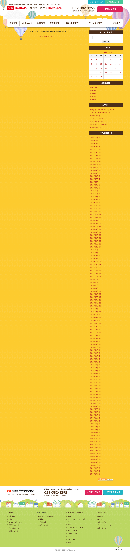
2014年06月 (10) (95, 335)
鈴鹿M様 (93, 99)
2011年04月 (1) (95, 397)
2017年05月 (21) (95, 232)
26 (111, 72)
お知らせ (12, 519)
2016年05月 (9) (95, 267)
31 (101, 77)
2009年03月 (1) (95, 427)
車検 (69, 516)
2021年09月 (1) (95, 152)
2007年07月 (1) (95, 453)
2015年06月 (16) (95, 300)
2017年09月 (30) (95, 220)
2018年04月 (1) (95, 205)
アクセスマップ (97, 2)
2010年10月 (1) (95, 406)
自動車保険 (71, 539)
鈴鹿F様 (93, 96)
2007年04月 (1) (95, 459)
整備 (69, 542)
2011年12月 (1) (95, 385)
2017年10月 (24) (95, 217)
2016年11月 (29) (95, 250)
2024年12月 (106, 52)
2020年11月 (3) (95, 167)
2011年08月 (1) (95, 391)
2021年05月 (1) (95, 155)
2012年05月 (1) (95, 379)
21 (120, 68)
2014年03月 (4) (95, 344)
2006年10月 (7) (95, 474)
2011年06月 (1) (95, 394)
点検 (69, 525)
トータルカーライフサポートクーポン (80, 520)
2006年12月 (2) (95, 468)
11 (106, 64)
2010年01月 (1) (95, 415)
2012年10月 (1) (95, 374)
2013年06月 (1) (95, 362)
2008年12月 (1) (95, 430)
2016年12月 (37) (95, 247)
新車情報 (41, 23)
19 (111, 68)
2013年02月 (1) (95, 368)
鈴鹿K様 (93, 93)
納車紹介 (100, 516)
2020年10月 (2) (95, 170)
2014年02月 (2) (95, 347)
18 (106, 68)
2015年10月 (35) (95, 288)
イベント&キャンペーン (17, 522)
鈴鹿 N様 (93, 88)
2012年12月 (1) (95, 371)
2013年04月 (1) (95, 365)
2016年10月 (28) (95, 253)
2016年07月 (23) (95, 262)
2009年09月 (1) (95, 421)
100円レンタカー (73, 23)
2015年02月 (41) (95, 312)
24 (101, 72)
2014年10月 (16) (95, 323)
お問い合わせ (110, 9)
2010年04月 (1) (95, 412)
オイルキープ (72, 530)
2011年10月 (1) (95, 388)
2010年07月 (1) (95, 409)
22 (91, 72)
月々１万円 (27, 23)
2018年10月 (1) (95, 197)
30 (96, 77)
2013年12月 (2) (95, 353)
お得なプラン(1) (95, 116)
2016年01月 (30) (95, 279)
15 (91, 68)
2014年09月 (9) (95, 326)
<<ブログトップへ (46, 36)
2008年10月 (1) (95, 433)
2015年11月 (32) (95, 285)
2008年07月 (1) (95, 436)
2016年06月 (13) (95, 264)
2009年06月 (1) (95, 424)
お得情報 (13, 23)
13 (115, 64)
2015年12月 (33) (95, 282)
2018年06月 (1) (95, 203)
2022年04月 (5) (95, 141)
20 (115, 68)
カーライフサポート (97, 23)
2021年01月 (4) (95, 161)
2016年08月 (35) (95, 259)
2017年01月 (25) (95, 244)
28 (120, 72)
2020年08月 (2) (95, 176)
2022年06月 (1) (95, 138)
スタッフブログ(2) (96, 119)
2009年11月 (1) (95, 418)
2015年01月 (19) (95, 315)
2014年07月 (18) (95, 332)
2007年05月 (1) (95, 456)
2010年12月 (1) (95, 403)
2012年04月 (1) (95, 382)
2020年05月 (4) (95, 182)
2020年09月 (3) (95, 173)
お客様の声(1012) (96, 127)
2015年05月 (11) (95, 303)
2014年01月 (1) (95, 350)
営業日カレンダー (115, 2)
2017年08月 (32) (95, 223)
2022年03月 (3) (95, 144)
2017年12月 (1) (95, 211)
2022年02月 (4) (95, 147)
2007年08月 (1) (95, 450)
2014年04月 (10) (95, 341)
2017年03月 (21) (95, 238)
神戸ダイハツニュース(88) (99, 124)
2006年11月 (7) (95, 471)
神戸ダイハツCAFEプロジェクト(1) (102, 110)
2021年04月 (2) (95, 158)
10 (101, 64)
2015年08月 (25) (95, 294)
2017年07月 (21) (95, 226)
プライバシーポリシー (105, 525)
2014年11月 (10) (95, 321)
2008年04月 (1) (95, 438)
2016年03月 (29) (95, 273)
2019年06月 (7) (95, 188)
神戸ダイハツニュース (105, 519)
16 (96, 68)
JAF (69, 536)
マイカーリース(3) (96, 121)
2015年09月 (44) (95, 291)
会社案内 (116, 23)
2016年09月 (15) (95, 256)
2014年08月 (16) (95, 329)
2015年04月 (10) (95, 306)
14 (120, 64)
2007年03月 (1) (95, 462)
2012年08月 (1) (95, 377)
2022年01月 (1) (95, 149)
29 (91, 77)
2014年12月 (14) (95, 318)
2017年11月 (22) (95, 214)
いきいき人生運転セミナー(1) (100, 113)
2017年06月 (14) (95, 229)
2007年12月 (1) (95, 444)
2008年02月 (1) (95, 441)
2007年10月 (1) (95, 447)
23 (96, 72)
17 (101, 68)
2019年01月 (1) (95, 194)
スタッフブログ (102, 528)
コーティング (72, 533)
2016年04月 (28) (95, 270)
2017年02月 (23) (95, 241)
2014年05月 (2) (95, 338)
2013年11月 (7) (95, 356)
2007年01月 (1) (95, 465)
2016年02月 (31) (95, 276)
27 (115, 72)
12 (111, 64)
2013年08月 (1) (95, 359)
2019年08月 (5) (95, 185)
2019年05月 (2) (95, 191)
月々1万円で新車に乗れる (47, 516)
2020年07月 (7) (95, 179)
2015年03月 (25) (95, 309)
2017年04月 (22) (95, 235)
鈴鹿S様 (93, 91)
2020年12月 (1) (95, 164)
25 (106, 72)
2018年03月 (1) (95, 208)
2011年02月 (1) (95, 400)
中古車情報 (54, 23)
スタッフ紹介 (102, 522)
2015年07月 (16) (95, 297)
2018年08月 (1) (95, 200)
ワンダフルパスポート (75, 527)
